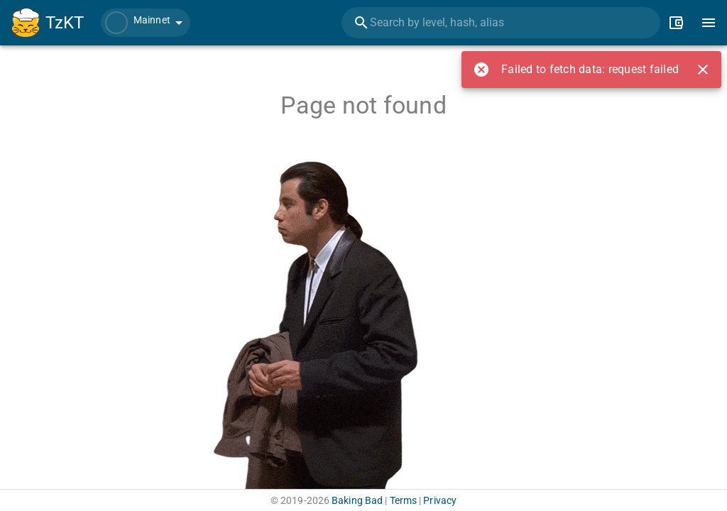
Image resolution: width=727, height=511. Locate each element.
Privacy (440, 500)
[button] (145, 23)
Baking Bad (357, 500)
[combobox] (500, 22)
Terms (403, 500)
